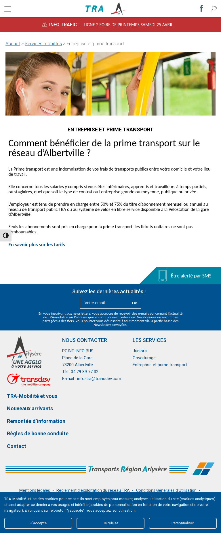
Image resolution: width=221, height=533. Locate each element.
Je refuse (110, 523)
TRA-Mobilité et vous (32, 396)
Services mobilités (43, 43)
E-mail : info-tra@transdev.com (91, 378)
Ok (134, 303)
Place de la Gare (77, 357)
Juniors (140, 351)
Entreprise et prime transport (160, 364)
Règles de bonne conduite (37, 433)
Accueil (12, 43)
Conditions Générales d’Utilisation (166, 490)
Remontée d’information (36, 421)
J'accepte (38, 523)
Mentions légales (34, 490)
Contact (16, 446)
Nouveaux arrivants (30, 408)
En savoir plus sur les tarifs (37, 244)
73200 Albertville (77, 364)
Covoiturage (144, 357)
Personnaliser (183, 523)
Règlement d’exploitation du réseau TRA (93, 490)
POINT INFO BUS (78, 351)
